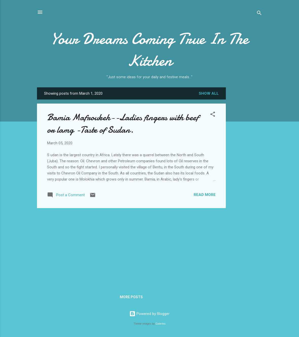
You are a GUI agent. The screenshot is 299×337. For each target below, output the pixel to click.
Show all (209, 93)
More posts (131, 297)
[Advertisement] (246, 167)
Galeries (160, 323)
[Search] (259, 14)
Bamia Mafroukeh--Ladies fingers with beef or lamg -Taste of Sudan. (123, 123)
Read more (205, 194)
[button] (213, 115)
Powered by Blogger (149, 313)
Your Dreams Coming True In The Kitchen (149, 49)
